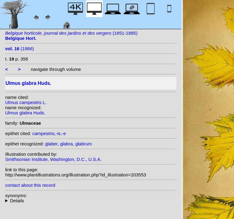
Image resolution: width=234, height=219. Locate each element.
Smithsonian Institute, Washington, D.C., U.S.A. (53, 159)
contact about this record (30, 185)
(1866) (19, 48)
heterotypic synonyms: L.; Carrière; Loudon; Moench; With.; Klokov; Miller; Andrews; (90, 200)
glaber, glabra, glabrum (68, 143)
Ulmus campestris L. (26, 102)
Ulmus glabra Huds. (25, 112)
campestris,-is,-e (49, 133)
